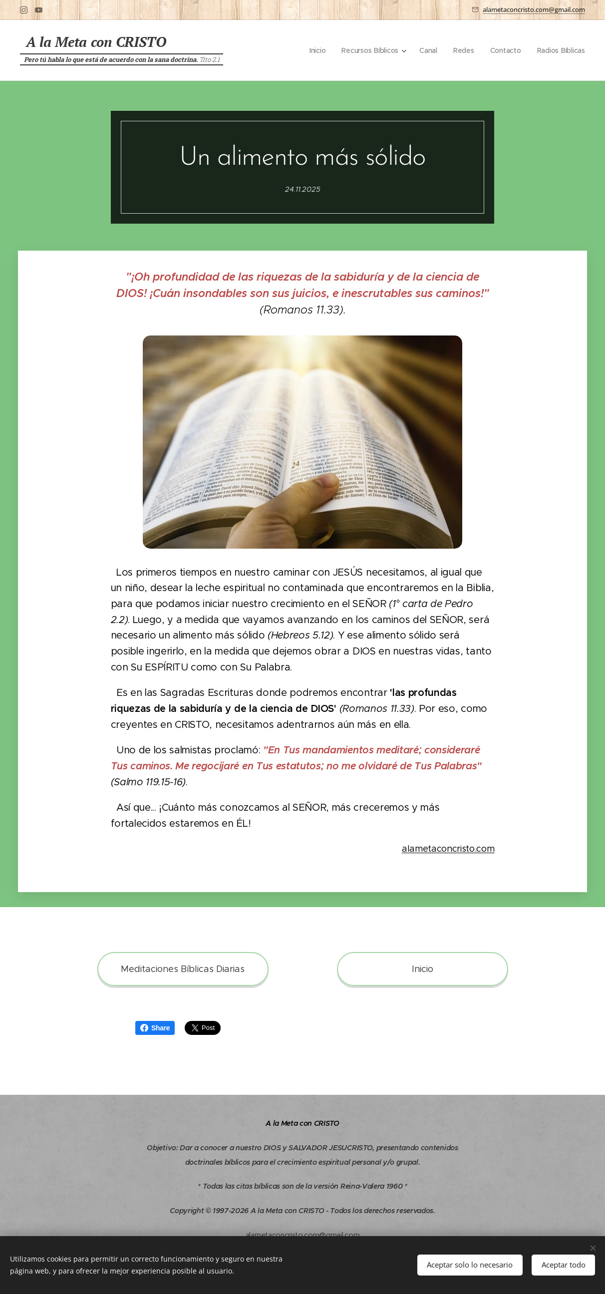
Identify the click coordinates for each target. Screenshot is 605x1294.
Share (155, 1028)
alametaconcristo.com (448, 848)
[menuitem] (314, 50)
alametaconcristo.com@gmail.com (534, 9)
